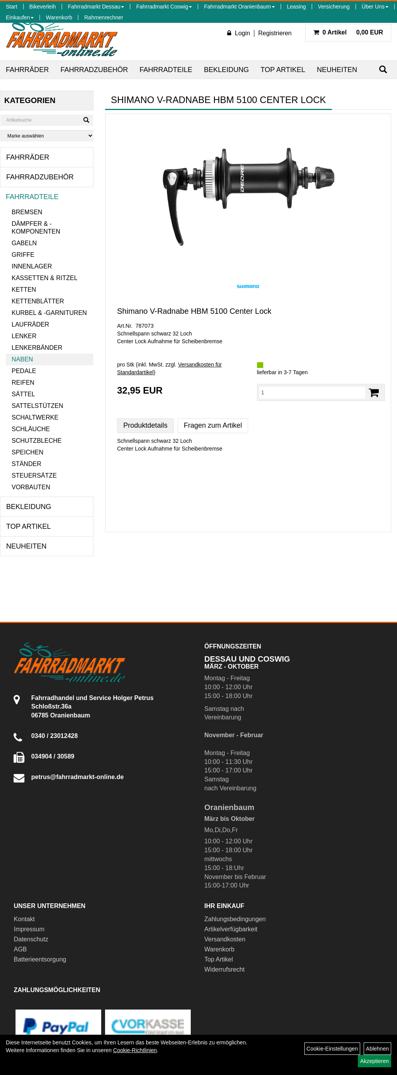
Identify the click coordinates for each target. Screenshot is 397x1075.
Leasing (296, 6)
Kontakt (24, 919)
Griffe (23, 254)
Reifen (23, 382)
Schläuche (31, 429)
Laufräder (30, 324)
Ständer (26, 464)
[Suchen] (383, 69)
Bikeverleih (42, 6)
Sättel (23, 394)
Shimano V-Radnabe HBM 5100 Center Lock (194, 311)
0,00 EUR (348, 32)
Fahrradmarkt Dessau (96, 6)
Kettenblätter (38, 301)
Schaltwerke (35, 417)
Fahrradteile (166, 70)
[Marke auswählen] (46, 135)
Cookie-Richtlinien (135, 1050)
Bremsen (27, 212)
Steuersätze (34, 475)
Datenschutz (31, 939)
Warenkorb (59, 17)
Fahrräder (27, 70)
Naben (22, 359)
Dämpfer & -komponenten (36, 227)
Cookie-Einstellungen (332, 1049)
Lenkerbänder (37, 347)
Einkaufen (20, 17)
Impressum (29, 929)
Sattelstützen (37, 405)
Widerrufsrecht (224, 969)
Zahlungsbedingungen (235, 919)
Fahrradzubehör (94, 70)
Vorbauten (31, 487)
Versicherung (334, 6)
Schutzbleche (37, 440)
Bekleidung (226, 70)
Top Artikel (283, 70)
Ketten (24, 289)
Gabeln (24, 243)
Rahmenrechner (103, 17)
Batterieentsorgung (40, 959)
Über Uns (375, 6)
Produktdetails (145, 425)
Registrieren (275, 33)
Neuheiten (337, 70)
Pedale (24, 371)
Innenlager (32, 266)
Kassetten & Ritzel (45, 278)
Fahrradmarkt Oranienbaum (239, 6)
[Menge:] (312, 392)
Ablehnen (377, 1049)
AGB (20, 949)
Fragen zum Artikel (213, 425)
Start (11, 6)
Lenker (24, 336)
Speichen (27, 452)
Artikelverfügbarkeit (230, 929)
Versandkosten (224, 939)
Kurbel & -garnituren (49, 313)
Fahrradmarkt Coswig (164, 6)
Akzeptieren (374, 1061)
